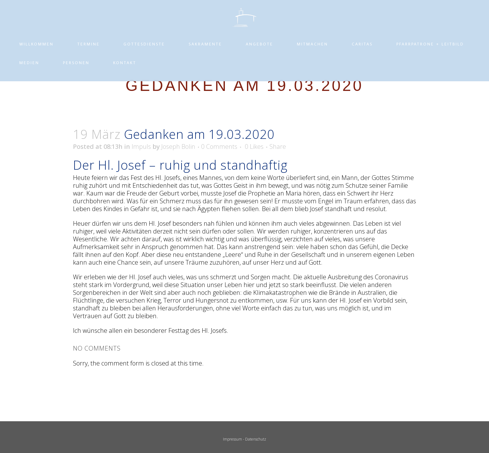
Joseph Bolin (178, 173)
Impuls (141, 173)
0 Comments (219, 173)
